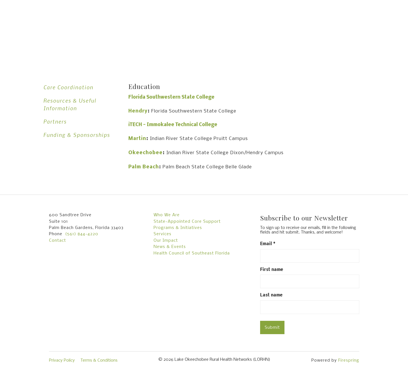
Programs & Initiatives (178, 228)
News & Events (170, 247)
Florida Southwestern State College (171, 97)
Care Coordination (68, 87)
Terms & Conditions (99, 360)
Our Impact (166, 240)
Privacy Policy (62, 360)
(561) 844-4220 (81, 234)
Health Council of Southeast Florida (192, 253)
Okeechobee (145, 153)
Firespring (348, 360)
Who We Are (167, 215)
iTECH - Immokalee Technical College (172, 125)
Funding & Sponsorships (76, 134)
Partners (55, 121)
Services (162, 234)
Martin (137, 138)
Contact (57, 240)
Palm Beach (143, 167)
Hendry (138, 111)
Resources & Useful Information (69, 104)
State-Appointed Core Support (187, 221)
